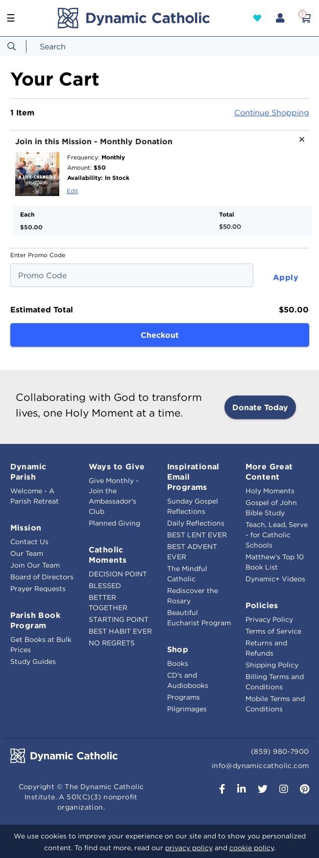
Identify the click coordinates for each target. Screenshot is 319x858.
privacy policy (189, 847)
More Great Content (269, 472)
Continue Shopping (271, 112)
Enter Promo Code (37, 255)
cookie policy (251, 847)
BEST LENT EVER (197, 534)
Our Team (26, 553)
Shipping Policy (271, 664)
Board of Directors (42, 576)
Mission (26, 527)
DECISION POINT (118, 574)
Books (177, 663)
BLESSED (105, 585)
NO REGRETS (112, 642)
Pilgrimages (187, 708)
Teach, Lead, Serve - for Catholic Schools (276, 535)
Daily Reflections (195, 523)
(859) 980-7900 (280, 751)
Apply (286, 277)
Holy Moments (269, 490)
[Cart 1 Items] (305, 18)
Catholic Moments (108, 555)
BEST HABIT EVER (120, 631)
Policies (261, 605)
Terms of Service (273, 631)
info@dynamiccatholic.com (260, 765)
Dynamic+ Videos (275, 578)
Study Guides (33, 661)
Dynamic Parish (28, 472)
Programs (183, 697)
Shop (178, 649)
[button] (257, 18)
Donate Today (260, 407)
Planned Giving (114, 523)
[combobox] (71, 46)
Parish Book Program (35, 620)
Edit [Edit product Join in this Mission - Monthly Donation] (72, 191)
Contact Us (29, 541)
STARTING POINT (118, 619)
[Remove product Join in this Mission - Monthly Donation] (298, 143)
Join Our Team (35, 565)
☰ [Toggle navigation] (10, 18)
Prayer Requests (38, 588)
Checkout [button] (160, 335)
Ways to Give (117, 466)
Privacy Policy (269, 619)
